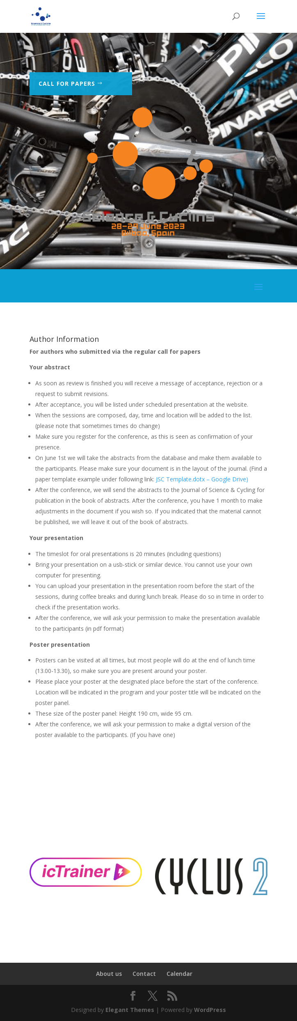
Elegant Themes (129, 1010)
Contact (144, 974)
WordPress (210, 1010)
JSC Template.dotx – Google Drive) (203, 479)
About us (109, 974)
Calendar (179, 974)
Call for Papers (67, 83)
